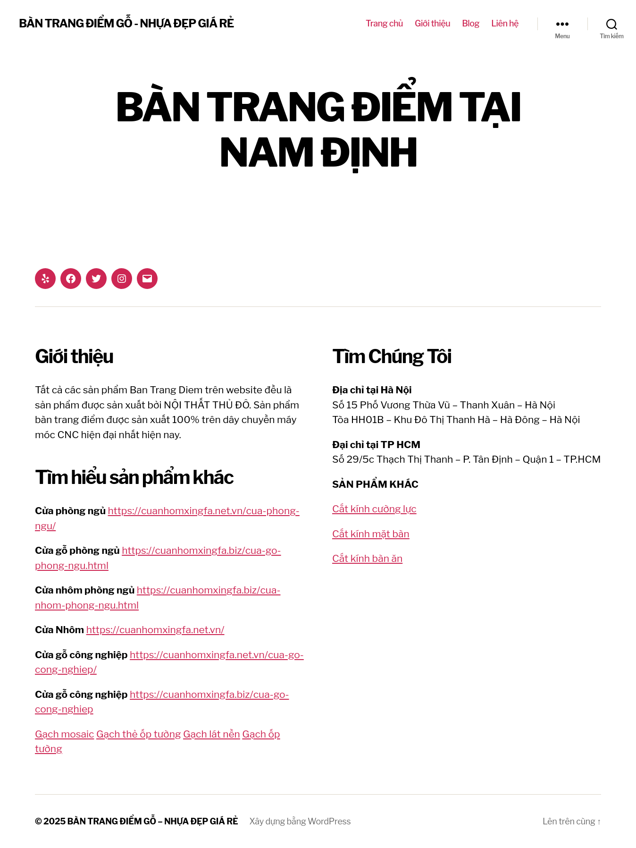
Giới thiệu (432, 23)
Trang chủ (384, 23)
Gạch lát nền (211, 734)
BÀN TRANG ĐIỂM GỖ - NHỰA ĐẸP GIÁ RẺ (126, 23)
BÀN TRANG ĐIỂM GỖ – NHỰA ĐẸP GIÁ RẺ (152, 821)
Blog (470, 23)
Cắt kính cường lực (374, 509)
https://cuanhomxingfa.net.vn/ (155, 630)
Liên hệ (505, 23)
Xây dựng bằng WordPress (300, 821)
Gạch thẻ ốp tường (138, 734)
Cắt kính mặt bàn (371, 534)
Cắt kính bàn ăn (367, 558)
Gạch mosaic (64, 734)
